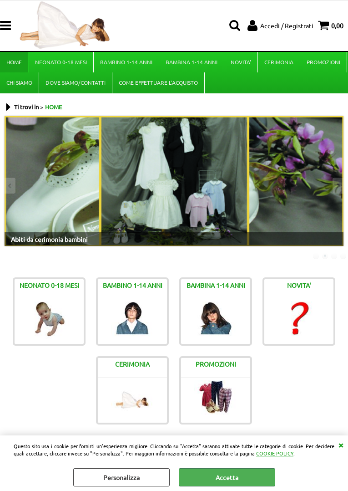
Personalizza (121, 477)
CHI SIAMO (19, 82)
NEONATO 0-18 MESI (61, 62)
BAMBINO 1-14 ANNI (126, 62)
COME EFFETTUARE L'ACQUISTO (158, 82)
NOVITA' (241, 62)
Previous (10, 185)
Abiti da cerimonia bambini (49, 239)
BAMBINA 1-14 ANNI (191, 62)
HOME (14, 62)
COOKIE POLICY (274, 453)
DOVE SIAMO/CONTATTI (75, 82)
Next (337, 185)
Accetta (227, 477)
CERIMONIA (278, 62)
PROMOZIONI (323, 62)
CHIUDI (340, 444)
